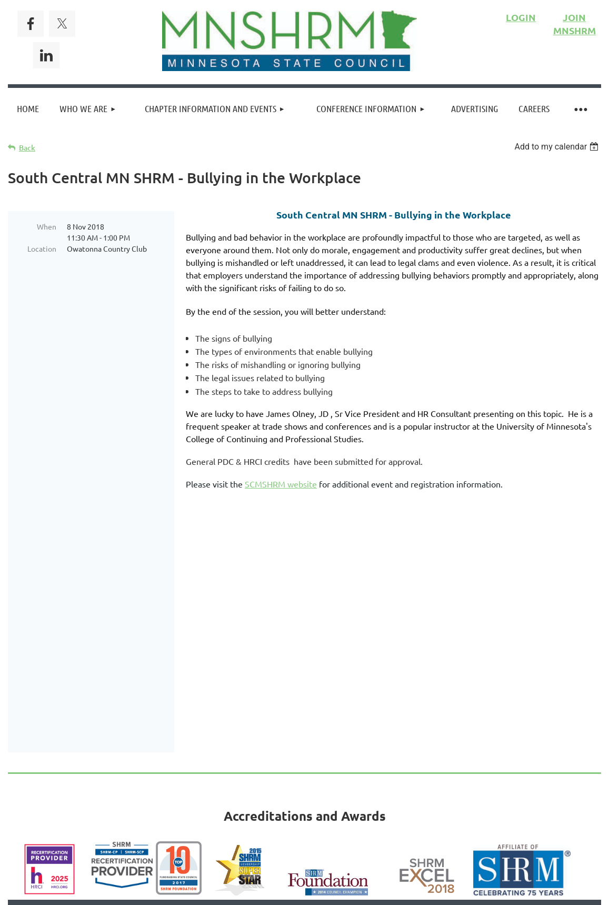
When (46, 226)
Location (41, 248)
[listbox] (557, 146)
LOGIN (521, 17)
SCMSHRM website (281, 484)
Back (27, 148)
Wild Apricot (475, 836)
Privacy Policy (341, 759)
